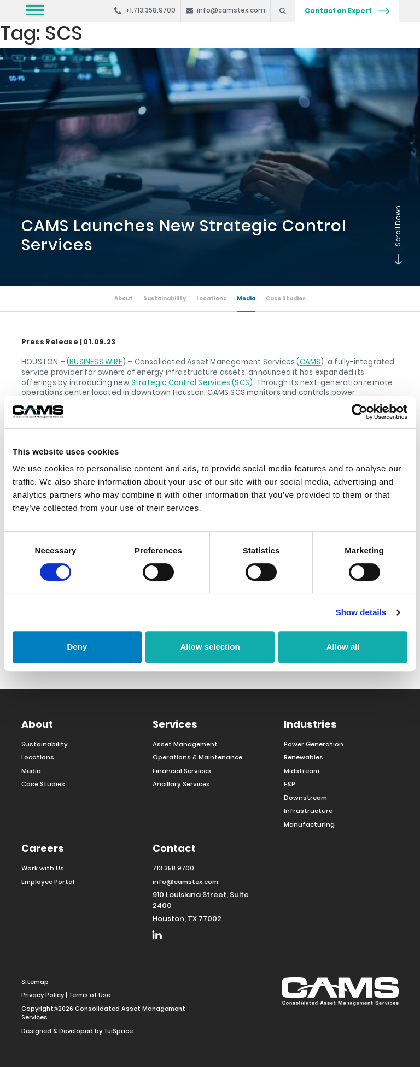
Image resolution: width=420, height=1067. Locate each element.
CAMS (310, 362)
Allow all (343, 646)
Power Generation (313, 744)
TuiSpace (118, 1031)
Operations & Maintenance (197, 757)
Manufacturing (309, 824)
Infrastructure (308, 810)
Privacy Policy (42, 995)
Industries (310, 724)
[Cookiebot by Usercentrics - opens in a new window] (359, 412)
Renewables (303, 757)
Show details (361, 612)
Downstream (305, 797)
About (120, 299)
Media (247, 299)
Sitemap (35, 981)
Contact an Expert (346, 10)
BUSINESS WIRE (95, 362)
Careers (42, 848)
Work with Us (42, 868)
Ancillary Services (181, 784)
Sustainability (162, 299)
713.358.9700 (174, 868)
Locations (211, 299)
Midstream (301, 771)
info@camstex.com (185, 881)
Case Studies (288, 299)
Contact (174, 848)
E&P (289, 784)
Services (175, 724)
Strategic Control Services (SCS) (192, 383)
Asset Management (185, 744)
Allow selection (210, 646)
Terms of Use (89, 995)
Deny (77, 646)
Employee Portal (47, 881)
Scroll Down (396, 262)
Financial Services (182, 771)
